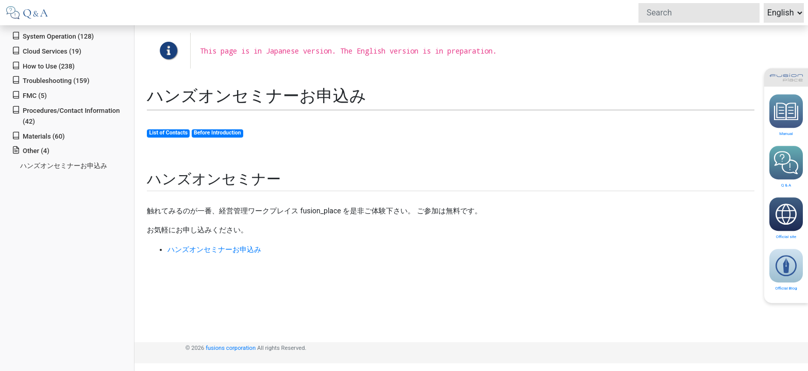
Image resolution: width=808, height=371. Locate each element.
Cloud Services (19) (46, 50)
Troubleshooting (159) (50, 80)
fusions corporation (231, 348)
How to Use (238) (43, 65)
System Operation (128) (53, 35)
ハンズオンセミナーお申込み (63, 166)
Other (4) (30, 150)
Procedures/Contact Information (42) (66, 115)
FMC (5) (29, 95)
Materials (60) (38, 135)
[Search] (699, 13)
